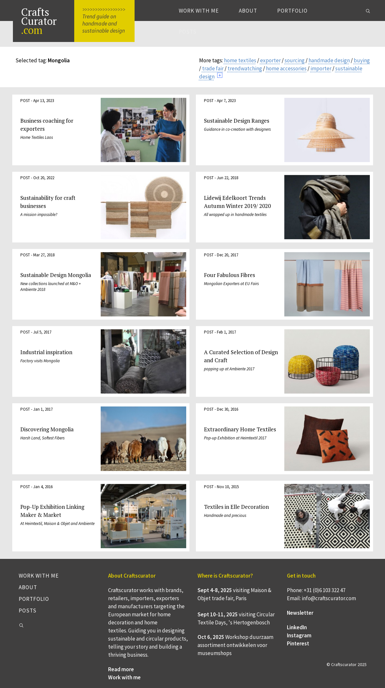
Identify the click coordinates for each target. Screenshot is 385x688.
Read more (121, 669)
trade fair (213, 68)
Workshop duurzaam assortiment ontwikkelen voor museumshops (235, 645)
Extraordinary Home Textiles (240, 429)
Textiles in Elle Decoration (236, 506)
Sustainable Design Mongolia (55, 275)
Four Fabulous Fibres (229, 275)
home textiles (240, 60)
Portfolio (292, 10)
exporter (270, 60)
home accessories (286, 68)
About (248, 10)
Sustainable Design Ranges (236, 120)
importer (320, 68)
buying (362, 60)
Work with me (199, 10)
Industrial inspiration (46, 352)
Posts (188, 31)
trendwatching (245, 68)
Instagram (299, 635)
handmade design (329, 60)
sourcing (295, 60)
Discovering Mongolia (47, 429)
